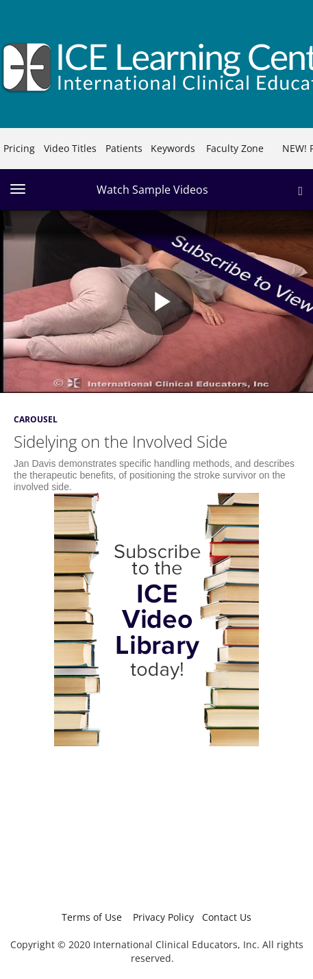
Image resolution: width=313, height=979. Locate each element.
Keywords (173, 148)
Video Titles (70, 148)
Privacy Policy (163, 917)
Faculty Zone (235, 148)
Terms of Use (92, 917)
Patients (123, 148)
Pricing (19, 148)
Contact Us (226, 917)
